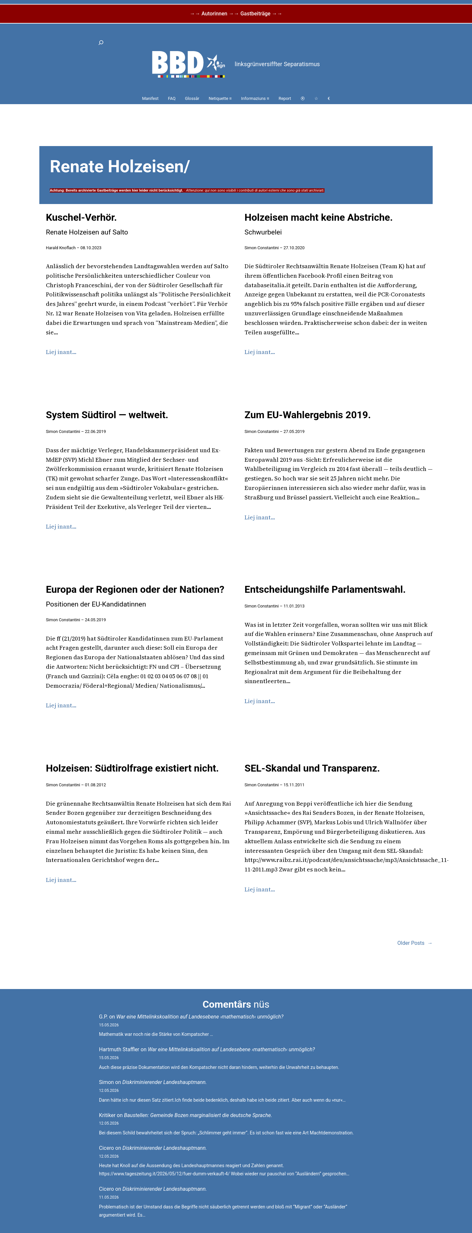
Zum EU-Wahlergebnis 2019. (308, 414)
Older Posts (415, 943)
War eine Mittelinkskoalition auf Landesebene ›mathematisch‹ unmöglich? (200, 1017)
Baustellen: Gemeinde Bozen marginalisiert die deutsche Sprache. (198, 1115)
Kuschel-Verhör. (87, 224)
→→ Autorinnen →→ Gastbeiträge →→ (236, 13)
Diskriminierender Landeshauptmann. (164, 1082)
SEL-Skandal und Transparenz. (312, 768)
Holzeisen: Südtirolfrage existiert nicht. (132, 768)
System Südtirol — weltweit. (107, 414)
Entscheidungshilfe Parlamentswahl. (325, 589)
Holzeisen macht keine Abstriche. (319, 224)
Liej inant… (61, 352)
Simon (106, 1082)
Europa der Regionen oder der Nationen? (135, 596)
